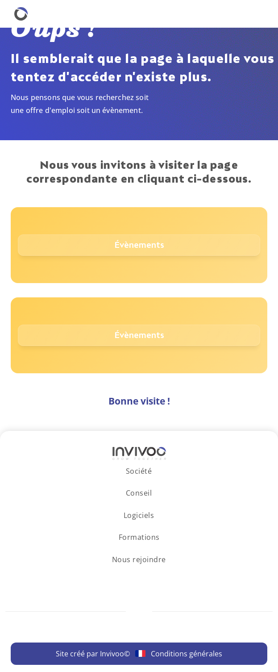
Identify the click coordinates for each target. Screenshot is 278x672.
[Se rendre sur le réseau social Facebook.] (147, 576)
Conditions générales (186, 654)
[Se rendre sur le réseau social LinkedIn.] (114, 576)
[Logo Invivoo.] (139, 453)
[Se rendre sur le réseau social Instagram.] (131, 576)
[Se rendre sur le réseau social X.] (164, 576)
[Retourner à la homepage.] (21, 14)
